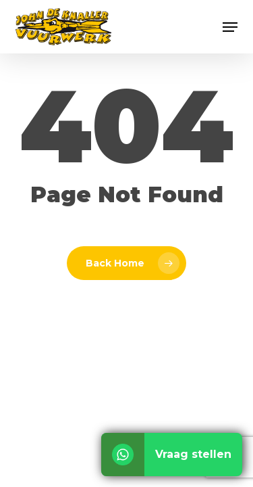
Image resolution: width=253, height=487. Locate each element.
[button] (230, 27)
